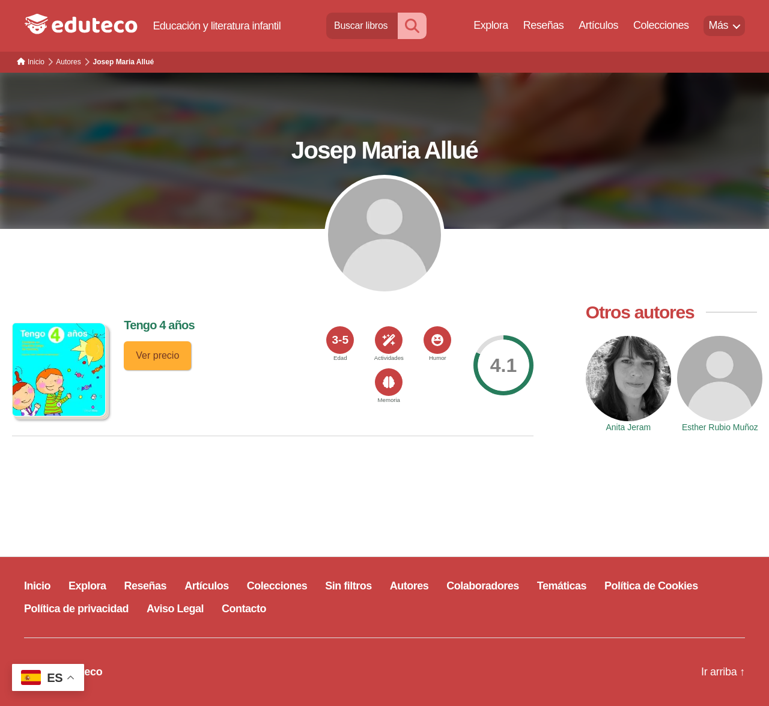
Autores (409, 586)
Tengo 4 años (159, 325)
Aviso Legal (175, 609)
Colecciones (661, 25)
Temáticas (561, 586)
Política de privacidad (76, 609)
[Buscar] (412, 25)
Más (718, 25)
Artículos (598, 25)
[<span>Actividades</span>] (389, 340)
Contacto (244, 609)
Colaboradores (482, 586)
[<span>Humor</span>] (437, 340)
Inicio (37, 586)
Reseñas (543, 25)
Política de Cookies (651, 586)
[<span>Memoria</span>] (389, 382)
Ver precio (157, 355)
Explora (490, 25)
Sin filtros (348, 586)
